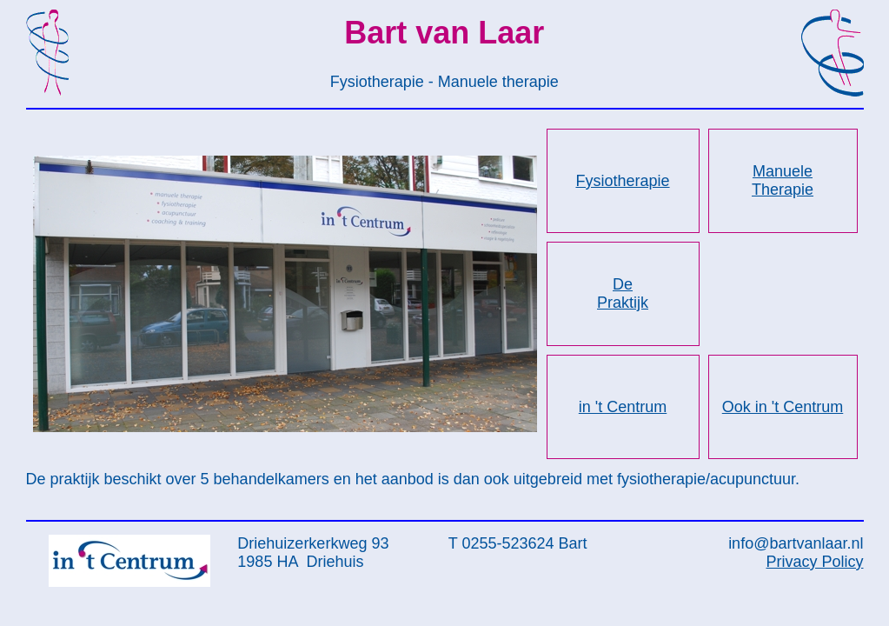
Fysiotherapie (622, 181)
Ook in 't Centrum (782, 407)
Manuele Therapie (782, 180)
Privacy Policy (814, 561)
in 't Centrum (623, 407)
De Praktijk (622, 293)
